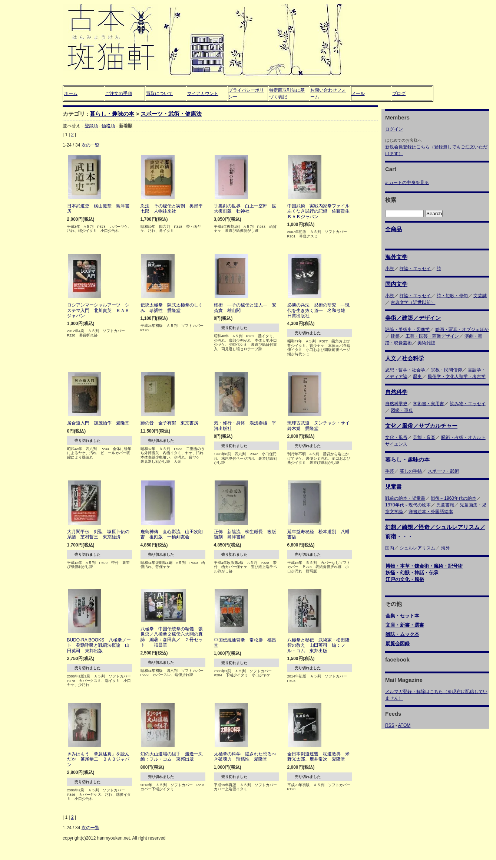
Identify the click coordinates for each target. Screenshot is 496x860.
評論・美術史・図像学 (407, 329)
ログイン (394, 129)
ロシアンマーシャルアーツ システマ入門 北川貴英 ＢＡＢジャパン (98, 310)
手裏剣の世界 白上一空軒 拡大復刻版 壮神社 (245, 208)
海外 (445, 548)
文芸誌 (480, 295)
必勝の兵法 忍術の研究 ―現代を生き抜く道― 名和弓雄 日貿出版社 (318, 310)
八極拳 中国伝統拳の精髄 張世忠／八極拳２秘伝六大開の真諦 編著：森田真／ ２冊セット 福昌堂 (171, 636)
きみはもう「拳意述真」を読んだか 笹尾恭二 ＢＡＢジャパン (98, 759)
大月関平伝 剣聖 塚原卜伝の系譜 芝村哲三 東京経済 (98, 534)
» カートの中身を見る (407, 182)
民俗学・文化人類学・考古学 (457, 376)
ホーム (70, 93)
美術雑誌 (426, 342)
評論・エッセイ (415, 268)
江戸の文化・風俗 (405, 579)
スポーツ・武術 (443, 471)
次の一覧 (90, 145)
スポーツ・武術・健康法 (171, 114)
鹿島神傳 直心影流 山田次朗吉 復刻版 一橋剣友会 (171, 534)
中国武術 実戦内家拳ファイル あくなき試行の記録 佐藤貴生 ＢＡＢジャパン (320, 211)
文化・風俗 (396, 437)
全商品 (393, 229)
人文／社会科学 (404, 358)
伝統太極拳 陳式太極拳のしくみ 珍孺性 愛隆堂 (171, 307)
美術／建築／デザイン (413, 318)
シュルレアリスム (417, 548)
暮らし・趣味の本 (112, 114)
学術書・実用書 (428, 403)
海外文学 (396, 257)
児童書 (393, 486)
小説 (389, 268)
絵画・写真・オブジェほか (462, 329)
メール (358, 93)
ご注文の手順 (118, 93)
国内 (389, 548)
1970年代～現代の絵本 (408, 505)
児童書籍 (445, 505)
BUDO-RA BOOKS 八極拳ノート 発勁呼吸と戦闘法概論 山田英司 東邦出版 (99, 645)
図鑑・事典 (402, 410)
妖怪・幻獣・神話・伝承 (412, 572)
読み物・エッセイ (468, 403)
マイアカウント (202, 93)
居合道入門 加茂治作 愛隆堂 (98, 423)
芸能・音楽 (424, 437)
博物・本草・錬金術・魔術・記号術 (424, 566)
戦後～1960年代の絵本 (453, 498)
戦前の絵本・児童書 (405, 498)
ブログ (399, 93)
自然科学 (396, 392)
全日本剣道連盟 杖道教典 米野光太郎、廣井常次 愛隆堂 (318, 756)
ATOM (404, 725)
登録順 (91, 125)
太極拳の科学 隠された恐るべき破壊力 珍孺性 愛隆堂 (245, 756)
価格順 (108, 125)
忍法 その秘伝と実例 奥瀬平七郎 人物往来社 (171, 208)
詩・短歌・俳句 (452, 295)
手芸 (389, 471)
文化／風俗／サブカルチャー (421, 426)
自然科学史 (396, 403)
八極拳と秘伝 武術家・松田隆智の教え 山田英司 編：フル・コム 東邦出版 (318, 645)
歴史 (417, 376)
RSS (389, 725)
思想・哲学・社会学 (405, 369)
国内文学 (396, 284)
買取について (159, 93)
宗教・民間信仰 (446, 369)
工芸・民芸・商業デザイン (432, 336)
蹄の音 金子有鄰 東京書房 (169, 423)
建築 (395, 336)
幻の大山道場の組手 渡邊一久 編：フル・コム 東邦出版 (173, 756)
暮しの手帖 (411, 471)
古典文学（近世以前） (413, 302)
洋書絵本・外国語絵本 (431, 511)
